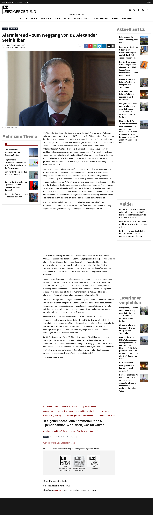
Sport (87, 18)
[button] (38, 18)
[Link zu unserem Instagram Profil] (134, 10)
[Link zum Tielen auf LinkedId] (104, 46)
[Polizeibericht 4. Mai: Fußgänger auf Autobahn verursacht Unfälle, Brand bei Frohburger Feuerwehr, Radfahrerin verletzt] (133, 213)
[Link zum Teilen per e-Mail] (109, 46)
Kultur (67, 18)
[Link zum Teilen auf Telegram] (99, 46)
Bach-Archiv (64, 437)
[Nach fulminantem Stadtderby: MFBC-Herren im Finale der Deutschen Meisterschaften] (133, 234)
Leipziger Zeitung (7, 2)
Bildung (77, 18)
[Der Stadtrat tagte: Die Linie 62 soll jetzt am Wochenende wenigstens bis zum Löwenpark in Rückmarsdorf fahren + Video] (129, 383)
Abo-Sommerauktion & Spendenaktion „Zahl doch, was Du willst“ (70, 431)
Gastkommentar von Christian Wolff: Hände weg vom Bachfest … (70, 407)
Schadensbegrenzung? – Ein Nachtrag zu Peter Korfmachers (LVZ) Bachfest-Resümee (79, 416)
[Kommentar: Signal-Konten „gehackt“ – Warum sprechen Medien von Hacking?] (17, 186)
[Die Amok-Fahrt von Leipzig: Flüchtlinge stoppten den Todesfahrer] (129, 83)
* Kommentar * (54, 437)
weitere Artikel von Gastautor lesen (59, 442)
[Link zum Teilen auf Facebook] (86, 46)
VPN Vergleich (119, 509)
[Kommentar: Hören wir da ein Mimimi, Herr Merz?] (17, 175)
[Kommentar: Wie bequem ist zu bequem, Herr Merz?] (17, 197)
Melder (115, 18)
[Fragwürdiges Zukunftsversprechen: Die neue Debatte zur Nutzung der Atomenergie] (17, 164)
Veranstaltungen (101, 18)
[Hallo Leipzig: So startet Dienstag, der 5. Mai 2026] (129, 40)
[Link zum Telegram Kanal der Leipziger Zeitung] (143, 10)
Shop (26, 2)
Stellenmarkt (19, 2)
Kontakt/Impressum (68, 506)
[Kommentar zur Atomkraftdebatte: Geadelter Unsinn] (17, 152)
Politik (34, 18)
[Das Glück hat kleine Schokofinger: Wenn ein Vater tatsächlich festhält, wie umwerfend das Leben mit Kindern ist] (129, 69)
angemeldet (58, 490)
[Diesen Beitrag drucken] (113, 46)
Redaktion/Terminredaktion (71, 509)
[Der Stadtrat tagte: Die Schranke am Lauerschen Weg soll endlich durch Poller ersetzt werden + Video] (129, 52)
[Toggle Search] (148, 10)
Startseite (24, 18)
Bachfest (73, 437)
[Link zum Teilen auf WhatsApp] (95, 46)
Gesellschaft (13, 28)
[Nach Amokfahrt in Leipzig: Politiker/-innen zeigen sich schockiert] (129, 95)
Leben (57, 18)
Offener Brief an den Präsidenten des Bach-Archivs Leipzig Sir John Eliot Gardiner (77, 411)
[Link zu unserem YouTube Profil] (130, 10)
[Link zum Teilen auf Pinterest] (90, 46)
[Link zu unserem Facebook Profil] (138, 10)
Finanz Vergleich (120, 512)
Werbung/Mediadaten (68, 512)
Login (149, 2)
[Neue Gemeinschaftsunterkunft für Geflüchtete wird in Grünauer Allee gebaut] (133, 224)
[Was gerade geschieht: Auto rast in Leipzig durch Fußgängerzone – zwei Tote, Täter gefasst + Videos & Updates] (129, 110)
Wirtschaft (46, 18)
